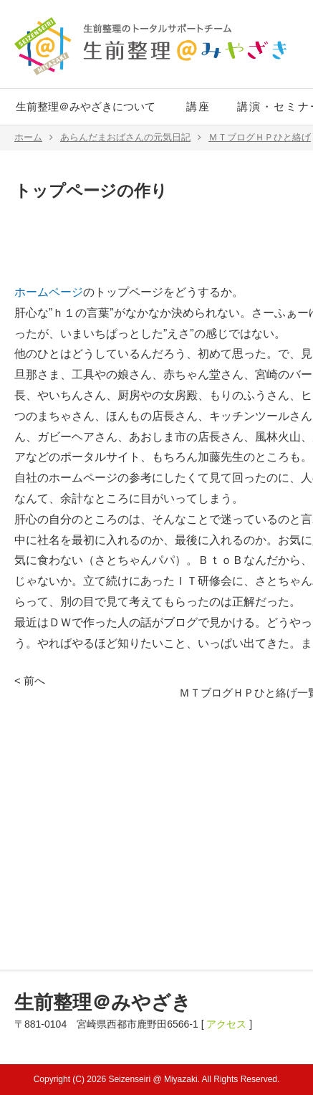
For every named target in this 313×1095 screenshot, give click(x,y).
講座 (198, 106)
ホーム (33, 138)
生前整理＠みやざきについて (85, 106)
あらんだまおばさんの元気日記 (130, 138)
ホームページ (48, 292)
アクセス (226, 1024)
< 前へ (29, 680)
